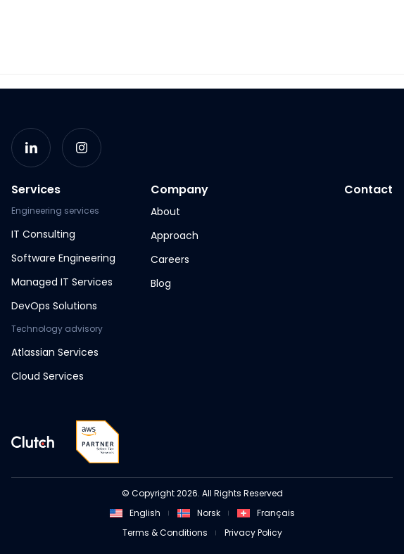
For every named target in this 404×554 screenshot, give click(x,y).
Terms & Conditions (165, 533)
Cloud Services (47, 376)
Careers (170, 259)
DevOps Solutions (54, 306)
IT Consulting (43, 234)
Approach (174, 235)
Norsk (198, 513)
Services (36, 189)
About (165, 212)
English (135, 513)
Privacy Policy (253, 533)
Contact (368, 189)
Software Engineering (63, 258)
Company (179, 189)
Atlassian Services (55, 352)
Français (266, 513)
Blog (161, 283)
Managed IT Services (62, 282)
